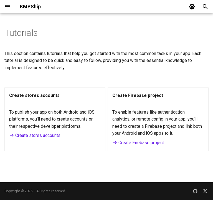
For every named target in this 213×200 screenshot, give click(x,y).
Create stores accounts (34, 135)
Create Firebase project (138, 142)
